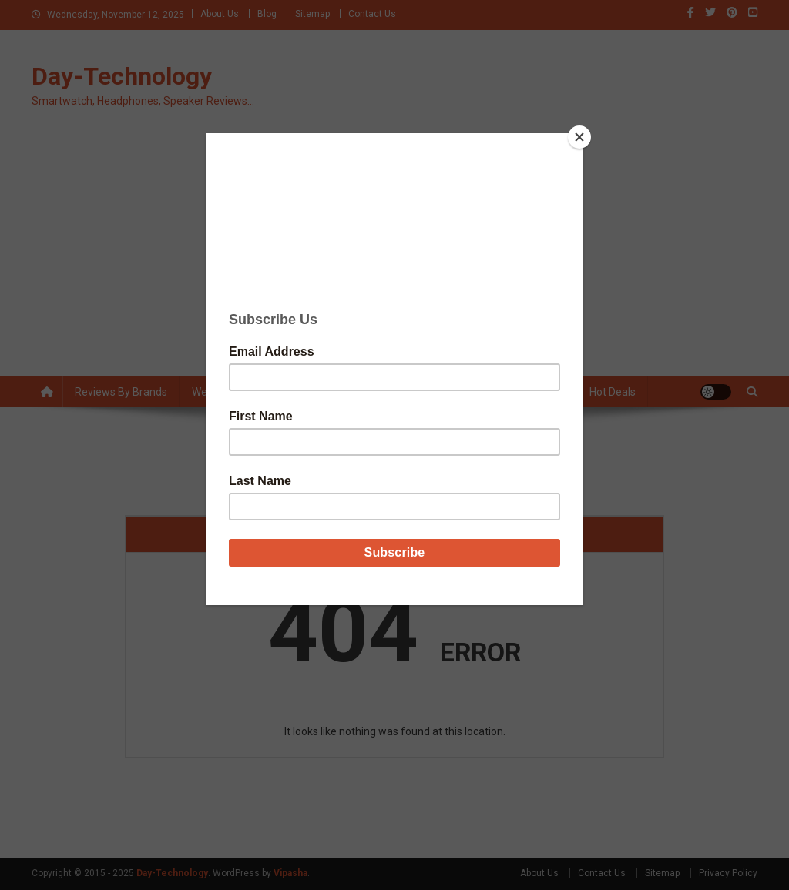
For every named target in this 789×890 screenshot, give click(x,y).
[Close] (579, 137)
